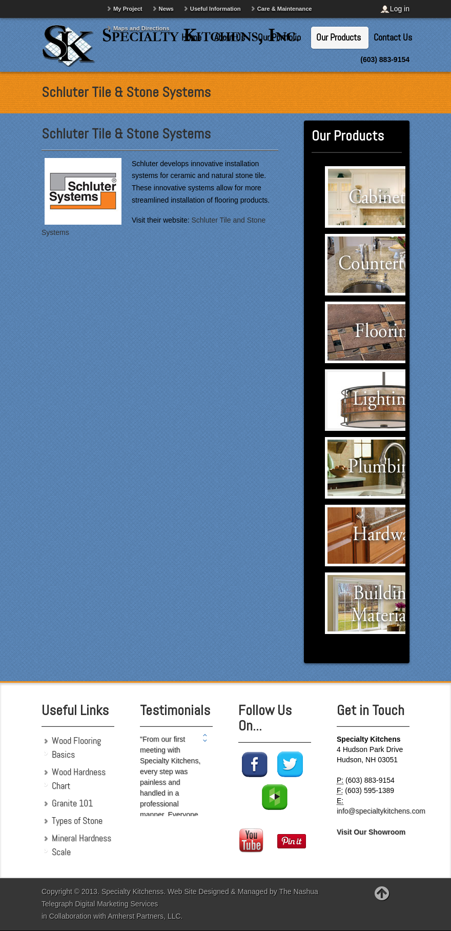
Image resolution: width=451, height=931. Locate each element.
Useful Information (215, 9)
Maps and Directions (141, 28)
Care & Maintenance (284, 9)
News (166, 9)
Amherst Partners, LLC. (145, 916)
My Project (127, 9)
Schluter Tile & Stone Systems (126, 134)
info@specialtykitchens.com (381, 811)
